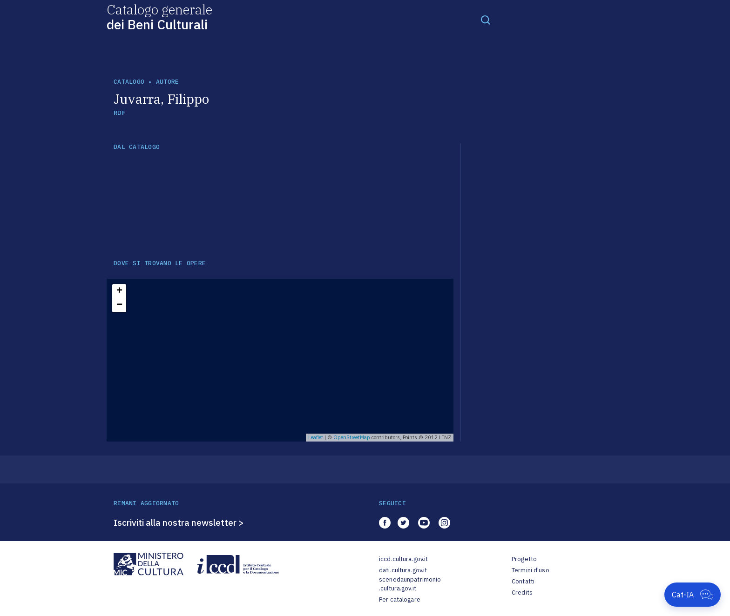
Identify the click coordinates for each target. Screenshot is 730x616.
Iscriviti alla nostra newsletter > (179, 522)
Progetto (524, 559)
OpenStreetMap (351, 437)
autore (167, 82)
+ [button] (119, 291)
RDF (119, 113)
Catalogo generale (159, 16)
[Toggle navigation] (485, 19)
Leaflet (315, 437)
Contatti (523, 581)
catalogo (129, 82)
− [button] (119, 305)
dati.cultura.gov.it (403, 570)
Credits (522, 592)
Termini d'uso (530, 570)
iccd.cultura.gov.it (403, 559)
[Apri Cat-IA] (692, 595)
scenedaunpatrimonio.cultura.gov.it (410, 584)
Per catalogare (399, 599)
